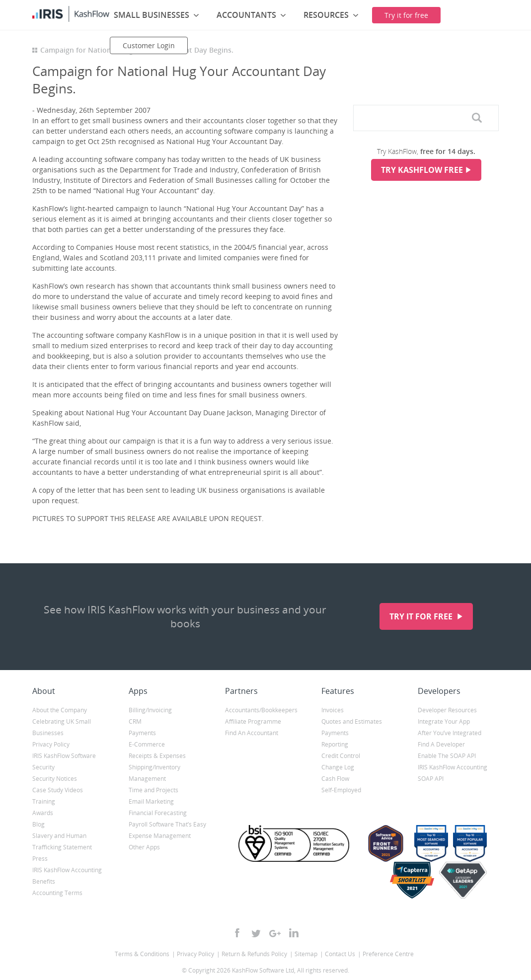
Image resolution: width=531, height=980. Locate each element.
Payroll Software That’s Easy (167, 824)
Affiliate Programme (253, 721)
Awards (42, 813)
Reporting (334, 744)
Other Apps (144, 847)
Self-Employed (341, 790)
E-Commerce (147, 744)
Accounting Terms (57, 893)
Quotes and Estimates (351, 721)
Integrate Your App (444, 721)
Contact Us (340, 954)
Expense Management (160, 835)
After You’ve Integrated (449, 733)
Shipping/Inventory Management (154, 773)
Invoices (332, 710)
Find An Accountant (251, 733)
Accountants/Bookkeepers (261, 710)
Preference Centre (388, 954)
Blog (38, 824)
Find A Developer (441, 744)
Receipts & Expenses (157, 756)
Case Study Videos (57, 790)
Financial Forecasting (158, 813)
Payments (142, 733)
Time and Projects (153, 790)
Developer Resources (447, 710)
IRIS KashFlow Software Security (64, 761)
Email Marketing (151, 801)
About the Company (59, 710)
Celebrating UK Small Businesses (61, 727)
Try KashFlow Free (422, 169)
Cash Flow (335, 778)
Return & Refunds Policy (254, 954)
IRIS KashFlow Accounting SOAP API (452, 773)
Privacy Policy (51, 744)
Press (40, 858)
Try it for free (422, 616)
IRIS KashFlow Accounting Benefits (67, 876)
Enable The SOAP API (447, 756)
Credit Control (340, 756)
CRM (135, 721)
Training (43, 801)
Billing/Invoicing (150, 710)
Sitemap (306, 954)
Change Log (337, 767)
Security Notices (54, 778)
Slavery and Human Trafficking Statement (62, 841)
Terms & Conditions (142, 954)
